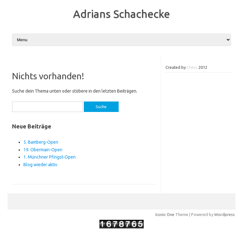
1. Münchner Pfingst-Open (49, 157)
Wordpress (224, 214)
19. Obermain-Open (42, 149)
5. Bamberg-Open (40, 142)
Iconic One (164, 214)
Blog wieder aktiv (40, 164)
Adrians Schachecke (121, 14)
